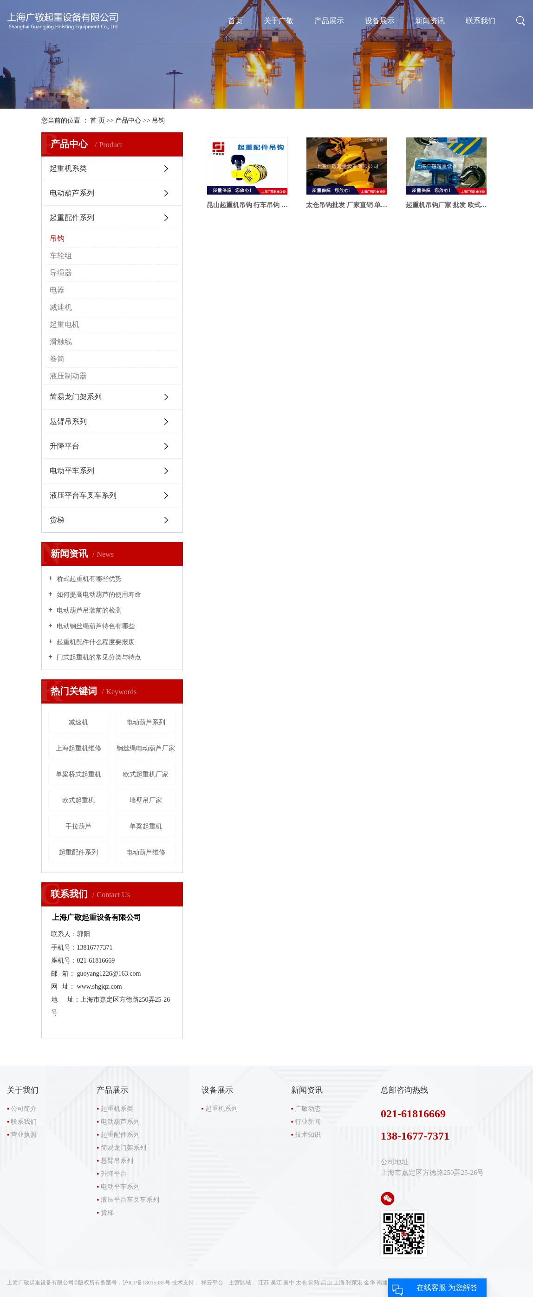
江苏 (263, 1282)
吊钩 (158, 120)
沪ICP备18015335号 (146, 1282)
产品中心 (128, 120)
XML (465, 1282)
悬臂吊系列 (68, 421)
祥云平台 (212, 1282)
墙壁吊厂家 (146, 800)
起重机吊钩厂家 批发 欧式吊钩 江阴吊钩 (446, 205)
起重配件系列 (72, 218)
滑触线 (61, 341)
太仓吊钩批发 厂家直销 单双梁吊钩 (346, 205)
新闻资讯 (430, 21)
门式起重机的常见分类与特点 (98, 657)
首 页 (97, 120)
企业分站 (404, 1282)
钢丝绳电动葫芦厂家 (146, 748)
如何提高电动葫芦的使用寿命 (98, 594)
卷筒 (57, 359)
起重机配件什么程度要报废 (95, 642)
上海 (338, 1282)
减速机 (61, 307)
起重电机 (64, 324)
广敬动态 (308, 1108)
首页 (235, 21)
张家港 (354, 1282)
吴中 (288, 1282)
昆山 (326, 1282)
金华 (369, 1282)
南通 (382, 1282)
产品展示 (329, 21)
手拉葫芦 (78, 826)
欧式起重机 (78, 800)
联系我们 (480, 21)
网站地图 (430, 1282)
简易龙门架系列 (76, 397)
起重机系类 (68, 168)
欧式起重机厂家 (146, 774)
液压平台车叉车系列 (83, 495)
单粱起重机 (146, 826)
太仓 (301, 1282)
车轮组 (61, 256)
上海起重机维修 (78, 748)
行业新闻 (308, 1121)
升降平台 (64, 446)
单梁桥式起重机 (78, 774)
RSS (450, 1282)
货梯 (57, 520)
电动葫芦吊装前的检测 (88, 610)
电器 (57, 290)
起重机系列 (221, 1108)
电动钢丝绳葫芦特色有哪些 (95, 626)
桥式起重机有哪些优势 (88, 578)
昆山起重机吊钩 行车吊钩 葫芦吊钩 (247, 205)
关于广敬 (278, 21)
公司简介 (24, 1108)
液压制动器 (68, 376)
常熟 (313, 1282)
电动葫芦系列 (72, 193)
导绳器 (61, 273)
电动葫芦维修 (145, 852)
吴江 (276, 1282)
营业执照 (24, 1134)
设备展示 (380, 21)
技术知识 (308, 1134)
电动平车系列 (72, 471)
